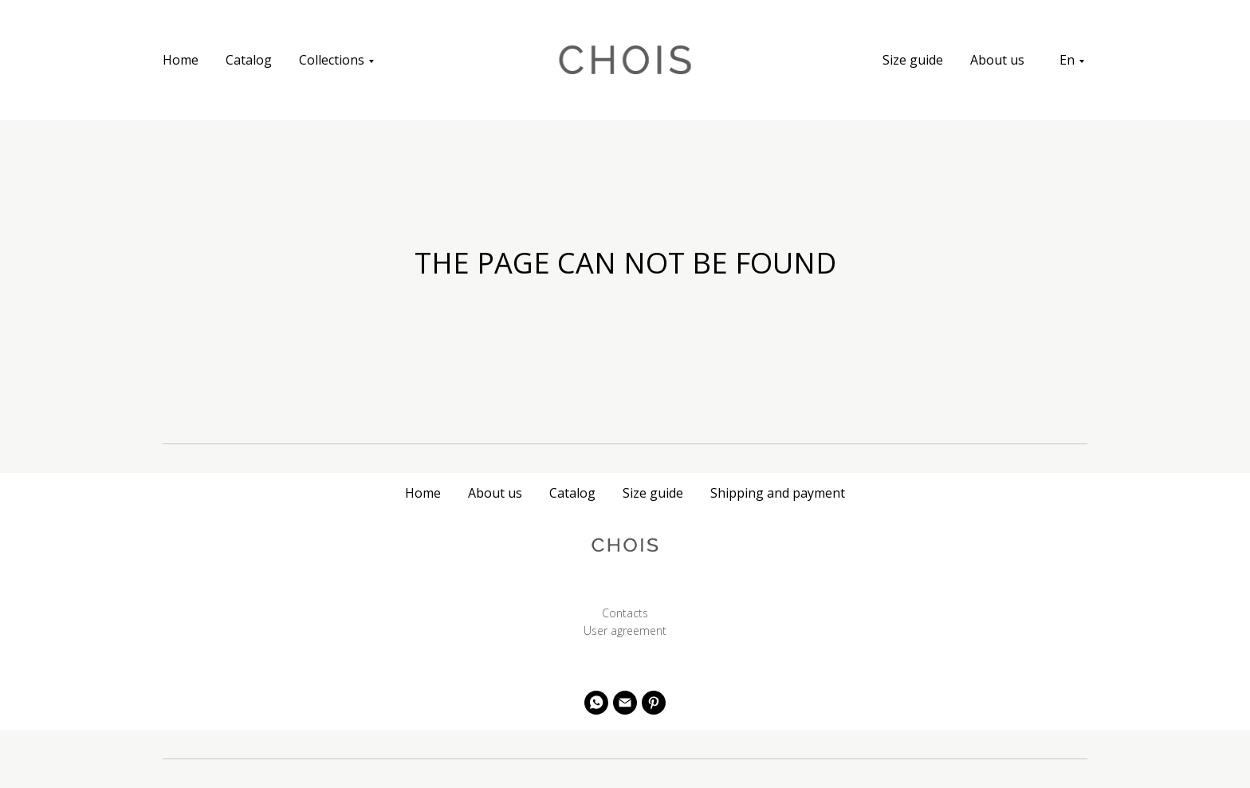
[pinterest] (654, 703)
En (1067, 60)
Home (181, 60)
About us (997, 60)
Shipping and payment (777, 493)
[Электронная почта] (625, 703)
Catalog (249, 60)
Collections (331, 60)
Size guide (912, 60)
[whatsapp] (596, 703)
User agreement (625, 630)
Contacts (625, 613)
